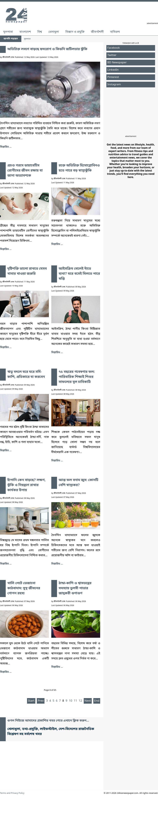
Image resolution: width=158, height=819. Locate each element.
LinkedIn (113, 70)
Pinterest (113, 77)
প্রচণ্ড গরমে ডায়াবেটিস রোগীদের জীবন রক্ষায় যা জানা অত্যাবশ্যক (25, 170)
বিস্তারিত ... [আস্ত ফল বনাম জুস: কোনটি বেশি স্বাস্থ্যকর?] (57, 563)
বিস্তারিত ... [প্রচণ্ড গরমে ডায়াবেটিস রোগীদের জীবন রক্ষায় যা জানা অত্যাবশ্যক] (5, 249)
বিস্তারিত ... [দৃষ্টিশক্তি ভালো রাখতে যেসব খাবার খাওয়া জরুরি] (5, 347)
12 (80, 701)
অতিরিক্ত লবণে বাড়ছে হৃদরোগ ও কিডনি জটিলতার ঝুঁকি (47, 49)
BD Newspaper (117, 62)
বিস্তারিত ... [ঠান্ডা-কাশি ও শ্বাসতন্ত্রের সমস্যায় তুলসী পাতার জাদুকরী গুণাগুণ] (57, 667)
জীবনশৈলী (97, 32)
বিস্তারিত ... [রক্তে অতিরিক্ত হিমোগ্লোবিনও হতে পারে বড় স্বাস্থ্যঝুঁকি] (57, 244)
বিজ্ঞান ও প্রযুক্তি (75, 32)
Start (31, 701)
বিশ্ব (39, 32)
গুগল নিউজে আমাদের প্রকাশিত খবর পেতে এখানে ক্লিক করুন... (48, 721)
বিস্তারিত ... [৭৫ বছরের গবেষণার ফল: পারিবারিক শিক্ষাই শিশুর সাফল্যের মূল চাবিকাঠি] (57, 460)
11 (75, 701)
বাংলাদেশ (25, 32)
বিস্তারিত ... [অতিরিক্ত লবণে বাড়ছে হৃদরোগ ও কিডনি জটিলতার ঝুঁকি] (5, 147)
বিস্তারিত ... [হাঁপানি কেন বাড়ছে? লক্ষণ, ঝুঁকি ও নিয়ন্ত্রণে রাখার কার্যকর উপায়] (5, 563)
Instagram (114, 84)
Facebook (113, 48)
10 (70, 701)
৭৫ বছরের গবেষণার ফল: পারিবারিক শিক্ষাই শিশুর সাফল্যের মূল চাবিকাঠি (77, 377)
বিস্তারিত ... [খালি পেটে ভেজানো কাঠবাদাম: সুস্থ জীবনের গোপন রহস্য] (5, 672)
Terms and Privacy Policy (12, 793)
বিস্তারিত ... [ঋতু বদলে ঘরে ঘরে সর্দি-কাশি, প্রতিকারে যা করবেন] (5, 450)
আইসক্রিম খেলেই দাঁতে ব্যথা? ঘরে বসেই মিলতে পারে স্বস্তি (79, 274)
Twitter (111, 55)
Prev (41, 701)
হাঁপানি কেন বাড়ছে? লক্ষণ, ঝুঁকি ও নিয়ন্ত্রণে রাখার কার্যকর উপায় (26, 485)
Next (88, 701)
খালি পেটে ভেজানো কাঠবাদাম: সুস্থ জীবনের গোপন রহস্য (23, 588)
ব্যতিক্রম (115, 32)
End (96, 701)
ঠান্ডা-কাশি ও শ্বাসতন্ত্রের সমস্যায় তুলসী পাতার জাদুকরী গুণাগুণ (75, 588)
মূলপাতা (8, 32)
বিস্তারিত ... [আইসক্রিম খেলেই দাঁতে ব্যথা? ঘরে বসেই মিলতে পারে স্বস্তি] (57, 352)
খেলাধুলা (53, 32)
